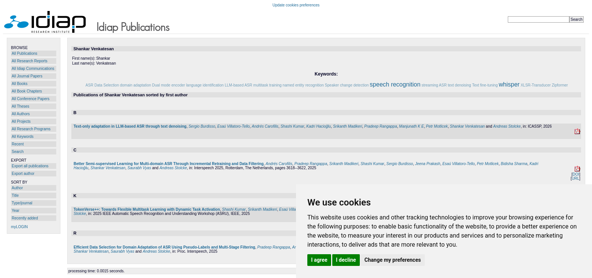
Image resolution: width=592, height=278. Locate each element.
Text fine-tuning (485, 85)
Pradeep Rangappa (380, 126)
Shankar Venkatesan (467, 126)
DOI (575, 174)
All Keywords (23, 136)
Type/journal (22, 203)
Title (15, 195)
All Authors (21, 114)
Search (18, 152)
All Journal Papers (27, 76)
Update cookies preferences (296, 5)
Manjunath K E (411, 126)
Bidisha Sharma (514, 164)
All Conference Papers (30, 99)
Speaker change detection (346, 85)
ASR (90, 85)
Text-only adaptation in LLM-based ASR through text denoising (130, 126)
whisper (509, 84)
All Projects (21, 121)
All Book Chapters (27, 91)
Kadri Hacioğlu (318, 126)
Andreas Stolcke (507, 126)
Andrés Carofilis (265, 126)
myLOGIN (19, 227)
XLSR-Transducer (536, 85)
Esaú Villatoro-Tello (233, 126)
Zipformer (560, 85)
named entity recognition (303, 85)
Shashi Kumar (292, 126)
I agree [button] (319, 260)
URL (575, 178)
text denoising (459, 85)
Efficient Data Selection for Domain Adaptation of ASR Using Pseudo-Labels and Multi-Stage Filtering (164, 247)
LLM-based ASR (238, 85)
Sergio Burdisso (201, 126)
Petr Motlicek (437, 126)
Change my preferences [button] (392, 260)
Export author (23, 173)
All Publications (24, 53)
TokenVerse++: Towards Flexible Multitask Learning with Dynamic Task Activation (147, 209)
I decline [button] (346, 260)
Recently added (25, 218)
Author (17, 188)
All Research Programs (31, 129)
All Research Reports (29, 61)
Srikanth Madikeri (347, 126)
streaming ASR (434, 85)
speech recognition (395, 84)
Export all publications (30, 166)
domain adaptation (135, 85)
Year (15, 210)
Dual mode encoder (168, 85)
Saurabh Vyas (139, 168)
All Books (20, 84)
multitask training (267, 85)
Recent (18, 144)
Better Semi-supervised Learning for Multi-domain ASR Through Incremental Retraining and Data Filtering (169, 164)
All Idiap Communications (33, 68)
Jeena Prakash (427, 164)
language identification (205, 85)
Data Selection (106, 85)
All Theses (20, 106)
